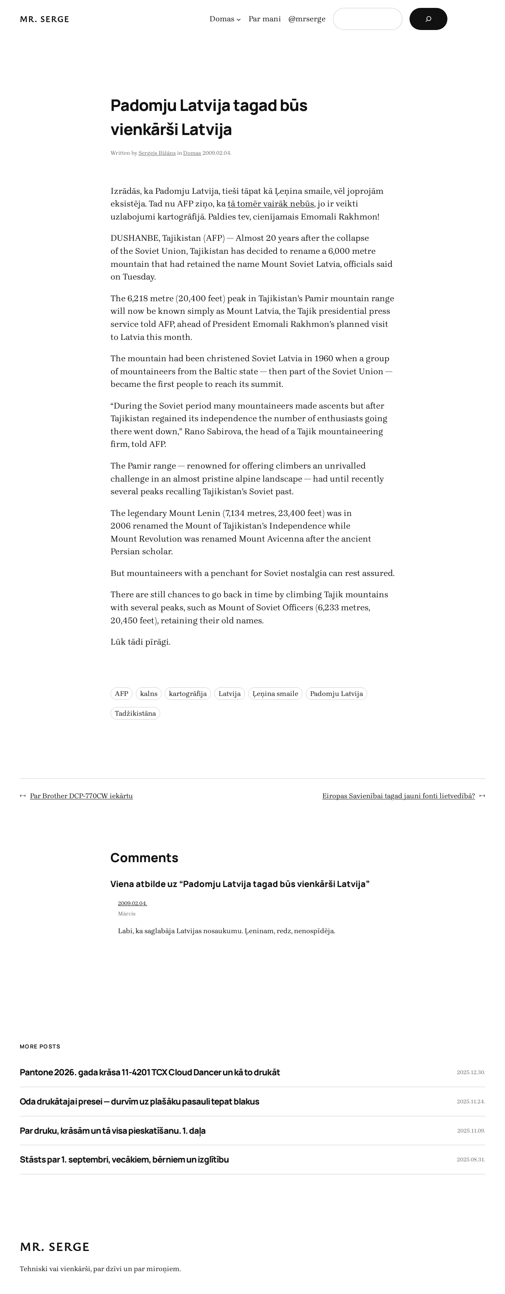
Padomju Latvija (336, 694)
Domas (192, 153)
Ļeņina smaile (275, 694)
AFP (121, 694)
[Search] (428, 19)
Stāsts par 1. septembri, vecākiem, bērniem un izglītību (124, 1159)
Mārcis (127, 913)
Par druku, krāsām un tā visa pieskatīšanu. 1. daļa (113, 1130)
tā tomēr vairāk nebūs (271, 203)
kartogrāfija (188, 694)
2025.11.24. (471, 1101)
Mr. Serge (45, 18)
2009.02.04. (132, 903)
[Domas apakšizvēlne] (238, 19)
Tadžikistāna (135, 713)
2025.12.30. (471, 1072)
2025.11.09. (471, 1130)
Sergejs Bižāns (157, 153)
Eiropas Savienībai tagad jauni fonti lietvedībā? (398, 796)
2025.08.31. (471, 1159)
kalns (148, 694)
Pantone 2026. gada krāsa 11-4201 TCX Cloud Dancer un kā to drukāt (150, 1072)
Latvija (230, 694)
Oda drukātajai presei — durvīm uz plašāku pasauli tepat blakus (139, 1101)
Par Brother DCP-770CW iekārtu (81, 796)
